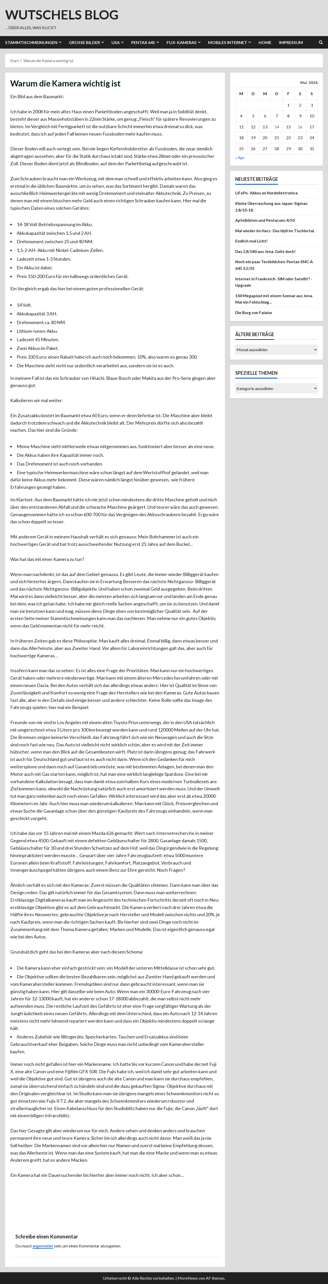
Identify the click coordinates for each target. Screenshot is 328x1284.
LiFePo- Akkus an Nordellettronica (268, 192)
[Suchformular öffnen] (321, 42)
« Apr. (240, 157)
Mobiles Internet (227, 42)
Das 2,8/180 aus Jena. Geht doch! (266, 257)
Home (265, 42)
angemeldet (43, 1245)
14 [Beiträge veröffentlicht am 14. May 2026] (276, 126)
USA (115, 42)
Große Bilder (84, 42)
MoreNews (188, 1278)
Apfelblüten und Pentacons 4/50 (265, 220)
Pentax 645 (143, 42)
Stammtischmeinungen (31, 42)
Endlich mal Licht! (251, 247)
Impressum (291, 42)
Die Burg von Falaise (254, 319)
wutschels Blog (62, 14)
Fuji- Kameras (182, 42)
